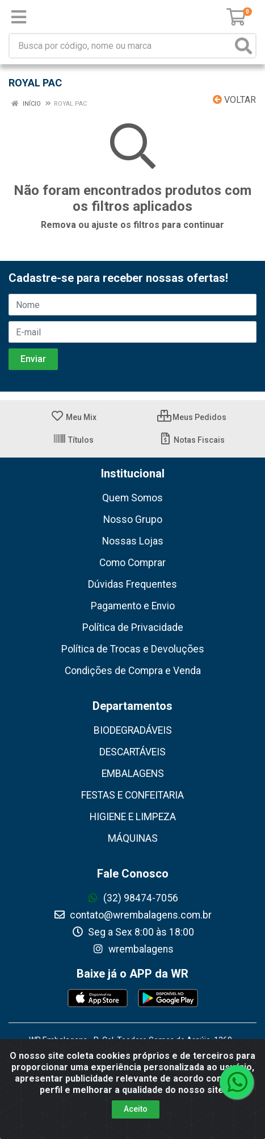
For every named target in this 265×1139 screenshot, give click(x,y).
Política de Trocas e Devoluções (132, 649)
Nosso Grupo (132, 519)
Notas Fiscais (191, 439)
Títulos (73, 439)
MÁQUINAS (133, 838)
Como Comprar (132, 562)
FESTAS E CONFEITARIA (132, 795)
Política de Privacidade (132, 627)
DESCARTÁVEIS (132, 752)
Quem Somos (132, 498)
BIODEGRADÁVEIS (133, 730)
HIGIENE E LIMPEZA (133, 816)
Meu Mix (73, 417)
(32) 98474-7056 (132, 898)
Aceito (136, 1108)
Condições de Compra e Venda (133, 670)
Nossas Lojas (132, 541)
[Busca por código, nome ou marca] (121, 45)
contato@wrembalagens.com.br (132, 915)
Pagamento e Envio (133, 606)
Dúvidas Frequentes (132, 584)
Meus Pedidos (191, 417)
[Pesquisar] (243, 45)
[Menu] (19, 17)
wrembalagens (133, 949)
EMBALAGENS (133, 773)
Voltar (234, 99)
